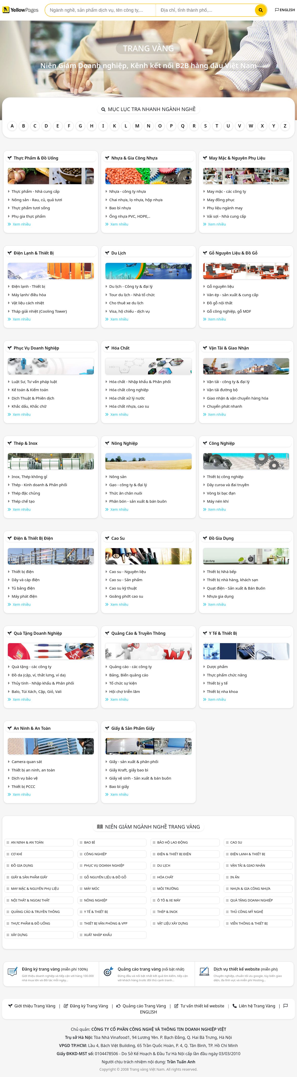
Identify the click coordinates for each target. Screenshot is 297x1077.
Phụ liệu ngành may (224, 207)
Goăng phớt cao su (126, 596)
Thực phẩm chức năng (227, 674)
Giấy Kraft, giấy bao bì (128, 769)
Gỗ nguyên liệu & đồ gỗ (233, 253)
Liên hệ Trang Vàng (257, 1006)
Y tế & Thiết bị (223, 633)
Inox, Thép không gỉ (29, 476)
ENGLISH (285, 9)
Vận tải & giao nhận (229, 348)
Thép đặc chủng (26, 493)
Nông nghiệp (124, 443)
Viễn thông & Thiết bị (249, 923)
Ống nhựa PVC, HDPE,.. (129, 216)
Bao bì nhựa (120, 207)
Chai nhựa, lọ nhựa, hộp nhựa (135, 199)
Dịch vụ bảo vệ (25, 778)
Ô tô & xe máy (168, 900)
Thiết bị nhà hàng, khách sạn (232, 579)
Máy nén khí (218, 501)
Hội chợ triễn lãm (124, 691)
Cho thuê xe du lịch (126, 302)
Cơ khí (16, 854)
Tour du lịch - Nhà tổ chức (132, 294)
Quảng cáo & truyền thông (138, 633)
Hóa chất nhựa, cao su (129, 406)
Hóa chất (120, 348)
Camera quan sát (27, 761)
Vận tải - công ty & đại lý (228, 381)
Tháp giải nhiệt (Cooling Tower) (39, 311)
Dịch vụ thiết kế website (246, 969)
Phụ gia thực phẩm (29, 216)
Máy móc (91, 888)
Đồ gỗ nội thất (219, 302)
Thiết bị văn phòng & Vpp (105, 923)
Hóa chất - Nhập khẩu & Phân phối (140, 381)
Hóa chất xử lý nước (127, 398)
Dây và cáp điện (26, 579)
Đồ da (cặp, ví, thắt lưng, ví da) (38, 674)
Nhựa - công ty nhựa (127, 191)
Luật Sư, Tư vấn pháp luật (34, 381)
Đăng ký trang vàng (55, 969)
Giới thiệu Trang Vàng (34, 1006)
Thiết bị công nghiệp (225, 476)
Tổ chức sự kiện (123, 683)
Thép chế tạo (23, 501)
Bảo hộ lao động (172, 842)
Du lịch (118, 253)
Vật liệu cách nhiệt (28, 302)
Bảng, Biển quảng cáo (128, 674)
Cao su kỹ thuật (123, 588)
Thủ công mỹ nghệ (246, 911)
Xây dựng (19, 934)
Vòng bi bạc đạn (221, 493)
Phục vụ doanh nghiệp (36, 348)
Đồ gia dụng (221, 538)
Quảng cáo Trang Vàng (144, 1006)
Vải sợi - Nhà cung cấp (226, 216)
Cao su (118, 538)
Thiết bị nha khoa (222, 691)
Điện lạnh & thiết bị (34, 253)
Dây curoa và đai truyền (228, 484)
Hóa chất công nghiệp (128, 389)
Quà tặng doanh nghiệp (38, 633)
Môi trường (168, 888)
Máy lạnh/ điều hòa (29, 294)
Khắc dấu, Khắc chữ (29, 406)
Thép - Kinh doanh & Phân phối (39, 484)
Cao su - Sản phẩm (125, 579)
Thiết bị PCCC (23, 786)
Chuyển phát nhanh (224, 406)
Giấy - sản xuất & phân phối (133, 761)
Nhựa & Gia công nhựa (134, 158)
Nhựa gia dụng (220, 596)
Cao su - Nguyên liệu (127, 571)
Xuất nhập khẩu (98, 934)
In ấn (234, 877)
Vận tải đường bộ (222, 389)
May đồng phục (220, 199)
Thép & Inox (26, 443)
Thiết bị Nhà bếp (221, 571)
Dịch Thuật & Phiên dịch (33, 398)
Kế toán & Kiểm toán (30, 389)
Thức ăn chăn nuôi (125, 493)
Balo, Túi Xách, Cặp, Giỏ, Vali (37, 691)
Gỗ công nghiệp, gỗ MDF (229, 311)
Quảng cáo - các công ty (130, 666)
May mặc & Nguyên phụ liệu (237, 158)
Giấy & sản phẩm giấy (132, 728)
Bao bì (89, 842)
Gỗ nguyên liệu (220, 286)
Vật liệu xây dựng (172, 923)
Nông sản (117, 476)
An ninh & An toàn (32, 728)
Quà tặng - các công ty (31, 666)
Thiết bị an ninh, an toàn (33, 769)
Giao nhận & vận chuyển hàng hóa (237, 398)
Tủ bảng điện (23, 588)
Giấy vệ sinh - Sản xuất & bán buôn (140, 778)
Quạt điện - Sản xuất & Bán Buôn (236, 588)
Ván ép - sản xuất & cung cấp (232, 294)
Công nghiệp (222, 443)
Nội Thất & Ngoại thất (30, 900)
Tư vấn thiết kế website (202, 1006)
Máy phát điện (24, 596)
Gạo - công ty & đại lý (128, 484)
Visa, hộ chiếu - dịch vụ (129, 311)
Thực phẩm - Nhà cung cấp (36, 191)
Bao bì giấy (119, 786)
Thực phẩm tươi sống (31, 207)
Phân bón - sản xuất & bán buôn (137, 501)
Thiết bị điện (23, 571)
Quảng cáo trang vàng (151, 969)
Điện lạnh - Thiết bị (28, 286)
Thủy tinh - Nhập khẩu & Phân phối (43, 683)
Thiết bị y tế (217, 683)
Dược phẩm (217, 666)
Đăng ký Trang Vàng (89, 1006)
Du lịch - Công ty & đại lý (131, 286)
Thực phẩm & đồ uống (36, 158)
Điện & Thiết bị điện (33, 538)
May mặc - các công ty (226, 191)
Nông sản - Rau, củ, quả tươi (37, 199)
